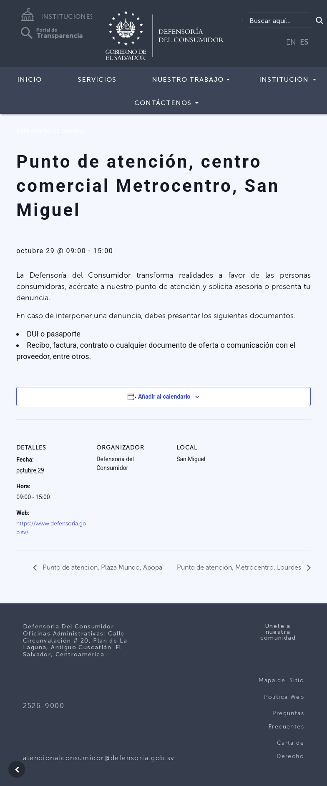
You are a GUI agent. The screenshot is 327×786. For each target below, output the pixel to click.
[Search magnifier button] (319, 20)
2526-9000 (43, 706)
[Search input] (279, 20)
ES (304, 42)
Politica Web (284, 697)
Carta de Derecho (290, 749)
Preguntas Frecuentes (286, 720)
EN (291, 42)
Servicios (97, 79)
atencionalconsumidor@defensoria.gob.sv (99, 758)
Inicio (29, 79)
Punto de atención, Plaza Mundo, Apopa (101, 567)
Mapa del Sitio (281, 680)
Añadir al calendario (164, 396)
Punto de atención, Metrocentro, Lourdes (240, 567)
